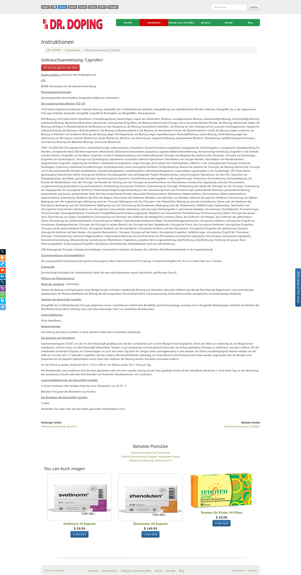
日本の (102, 7)
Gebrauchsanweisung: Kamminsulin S (150, 460)
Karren (206, 22)
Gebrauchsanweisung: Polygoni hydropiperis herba (150, 456)
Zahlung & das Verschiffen (181, 22)
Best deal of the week (298, 287)
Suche (254, 7)
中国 (54, 7)
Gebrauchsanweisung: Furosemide (150, 452)
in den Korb (79, 534)
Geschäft (128, 22)
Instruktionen (153, 22)
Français (82, 7)
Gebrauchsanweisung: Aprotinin (59, 426)
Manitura (252, 570)
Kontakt (228, 22)
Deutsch (62, 7)
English (45, 7)
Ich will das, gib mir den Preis (60, 67)
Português (112, 7)
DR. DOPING (58, 570)
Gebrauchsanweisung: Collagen (242, 426)
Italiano (92, 7)
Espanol (72, 7)
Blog (250, 22)
